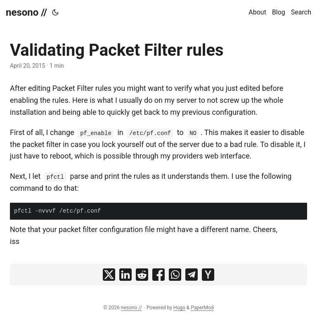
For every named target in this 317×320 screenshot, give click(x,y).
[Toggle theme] (55, 12)
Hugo (179, 308)
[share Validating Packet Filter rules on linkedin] (125, 274)
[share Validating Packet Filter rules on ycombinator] (208, 274)
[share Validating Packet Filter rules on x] (109, 274)
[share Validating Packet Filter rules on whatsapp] (175, 274)
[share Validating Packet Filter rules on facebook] (158, 274)
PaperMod (202, 308)
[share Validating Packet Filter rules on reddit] (142, 274)
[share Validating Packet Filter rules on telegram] (191, 274)
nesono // (26, 12)
